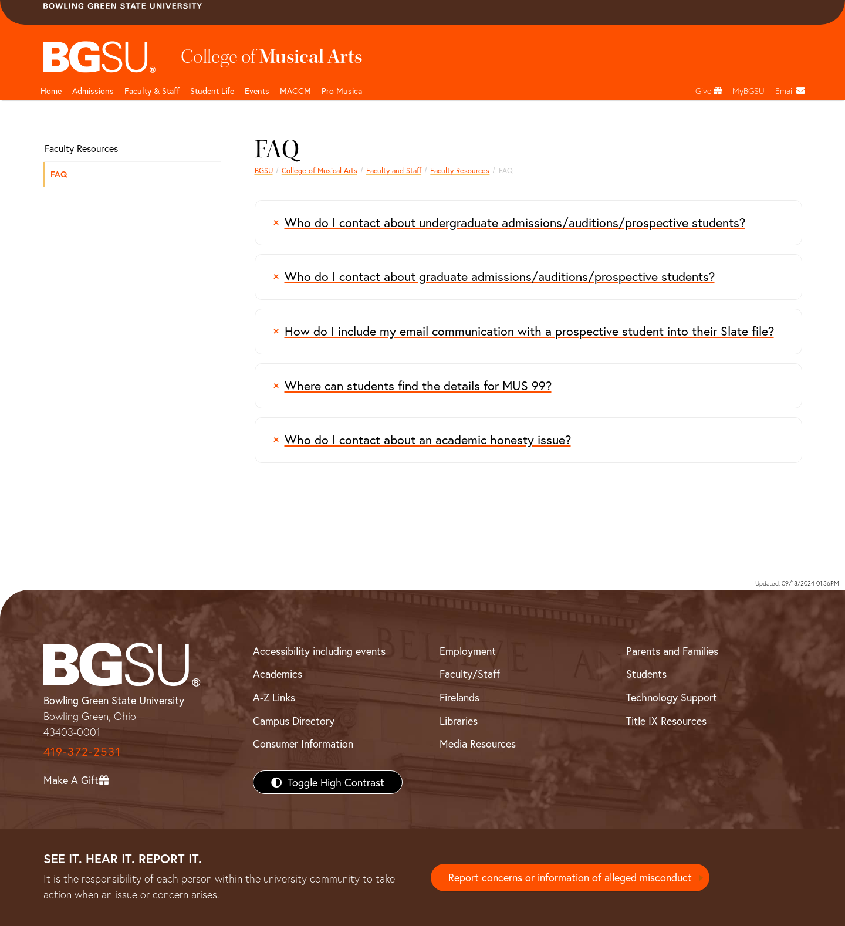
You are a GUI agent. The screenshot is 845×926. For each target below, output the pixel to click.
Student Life (212, 90)
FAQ (58, 174)
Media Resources (478, 743)
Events (257, 90)
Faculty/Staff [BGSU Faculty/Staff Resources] (470, 674)
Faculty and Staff (393, 170)
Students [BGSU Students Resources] (646, 674)
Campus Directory (293, 721)
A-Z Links (274, 697)
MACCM (295, 90)
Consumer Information (303, 743)
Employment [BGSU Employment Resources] (468, 651)
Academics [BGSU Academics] (277, 674)
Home (51, 90)
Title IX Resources (666, 721)
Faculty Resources (459, 170)
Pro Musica (342, 90)
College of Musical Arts (319, 170)
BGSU (264, 170)
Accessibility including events (319, 651)
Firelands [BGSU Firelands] (459, 697)
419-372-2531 (82, 751)
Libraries (459, 721)
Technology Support (671, 697)
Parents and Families (672, 651)
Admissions (93, 90)
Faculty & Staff (152, 90)
